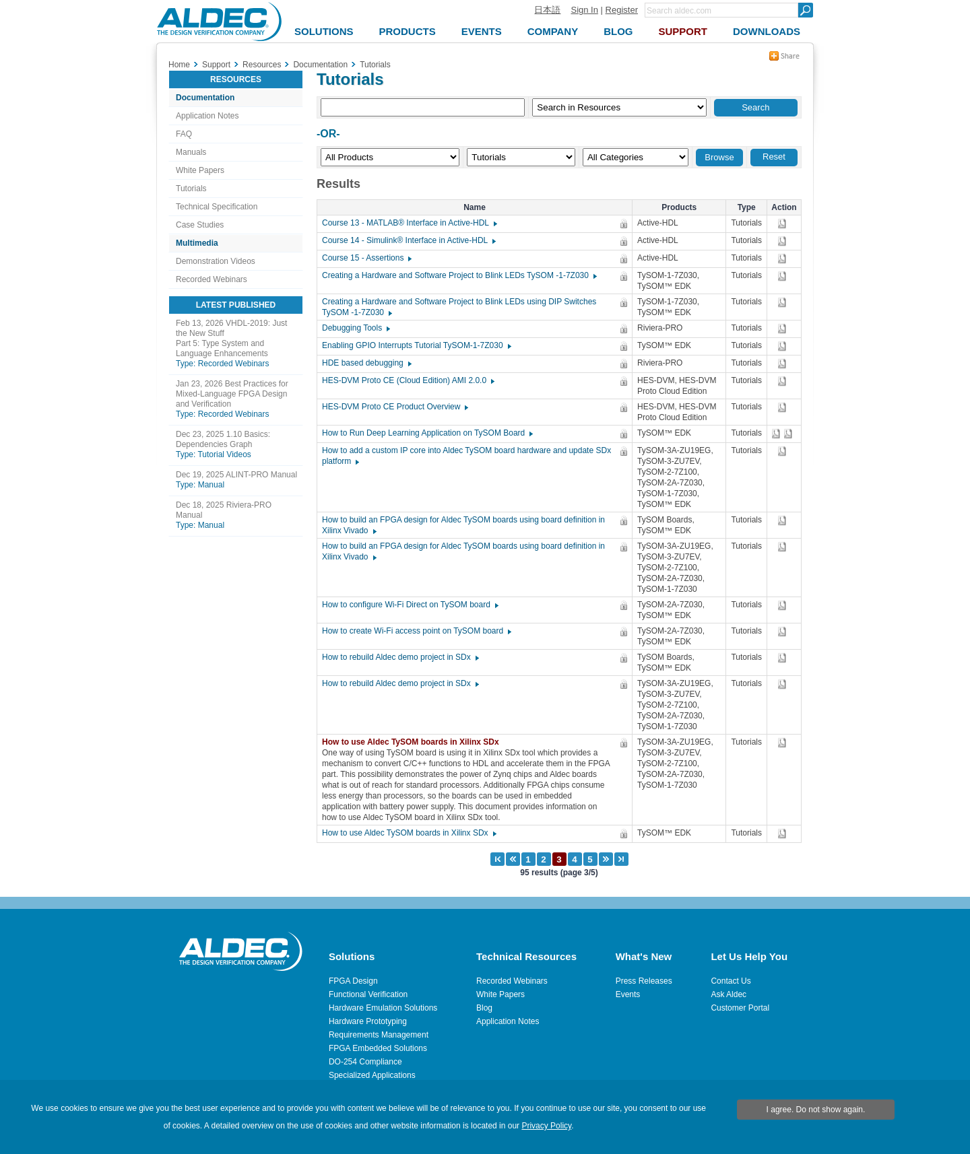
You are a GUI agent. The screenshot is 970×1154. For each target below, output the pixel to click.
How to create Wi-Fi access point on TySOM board (416, 631)
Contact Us (730, 981)
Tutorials (191, 188)
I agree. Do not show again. (816, 1109)
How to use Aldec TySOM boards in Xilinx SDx (414, 742)
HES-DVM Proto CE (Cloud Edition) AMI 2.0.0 (407, 380)
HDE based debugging (366, 363)
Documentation (205, 97)
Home (179, 64)
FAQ (184, 134)
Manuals (191, 152)
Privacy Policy (546, 1125)
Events (628, 994)
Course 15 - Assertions (366, 258)
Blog (484, 1008)
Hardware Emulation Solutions (383, 1008)
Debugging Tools (355, 328)
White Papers (200, 170)
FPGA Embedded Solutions (378, 1048)
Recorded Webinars (211, 279)
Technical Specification (216, 206)
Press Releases (644, 981)
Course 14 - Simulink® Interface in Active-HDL (408, 240)
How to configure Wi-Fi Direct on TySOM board (409, 604)
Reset (774, 156)
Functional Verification (368, 994)
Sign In (584, 10)
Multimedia (197, 243)
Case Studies (200, 225)
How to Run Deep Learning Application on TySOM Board (426, 433)
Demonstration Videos (215, 261)
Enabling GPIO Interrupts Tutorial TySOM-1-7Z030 (416, 345)
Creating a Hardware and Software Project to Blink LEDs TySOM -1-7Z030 (458, 275)
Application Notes (207, 116)
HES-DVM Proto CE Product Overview (394, 406)
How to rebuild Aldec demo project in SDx (400, 657)
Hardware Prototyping (368, 1021)
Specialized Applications (372, 1075)
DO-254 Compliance (365, 1061)
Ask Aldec (728, 994)
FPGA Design (353, 981)
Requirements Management (378, 1035)
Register (622, 10)
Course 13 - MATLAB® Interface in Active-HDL (409, 223)
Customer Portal (740, 1008)
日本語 (547, 10)
